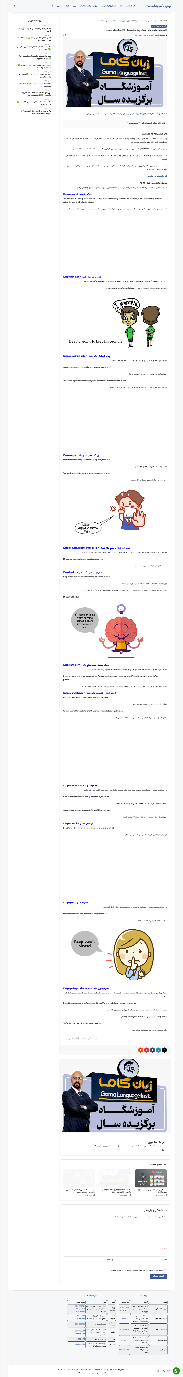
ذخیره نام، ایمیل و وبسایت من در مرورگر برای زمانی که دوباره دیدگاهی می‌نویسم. (138, 1270)
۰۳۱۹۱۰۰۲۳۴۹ (80, 1316)
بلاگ (120, 6)
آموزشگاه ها (130, 6)
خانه (164, 21)
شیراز (67, 6)
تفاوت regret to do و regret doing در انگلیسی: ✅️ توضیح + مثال (116, 1191)
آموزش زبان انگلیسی (109, 6)
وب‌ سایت (110, 1259)
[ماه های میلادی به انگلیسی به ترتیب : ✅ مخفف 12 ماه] (151, 1178)
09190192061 (80, 1333)
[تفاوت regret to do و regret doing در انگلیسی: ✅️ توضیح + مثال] (115, 1178)
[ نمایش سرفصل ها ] (133, 123)
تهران (74, 6)
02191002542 (80, 1306)
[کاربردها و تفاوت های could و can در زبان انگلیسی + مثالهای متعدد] (79, 1178)
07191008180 (124, 1308)
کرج (51, 6)
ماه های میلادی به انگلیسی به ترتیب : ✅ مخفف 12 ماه (152, 1191)
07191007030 (124, 1329)
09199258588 (80, 1345)
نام (165, 1249)
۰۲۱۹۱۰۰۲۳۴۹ (125, 1340)
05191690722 (80, 1324)
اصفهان (59, 6)
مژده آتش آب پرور (160, 35)
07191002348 (124, 1318)
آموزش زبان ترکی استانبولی (89, 6)
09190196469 (124, 1350)
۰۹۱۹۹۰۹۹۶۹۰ (81, 1318)
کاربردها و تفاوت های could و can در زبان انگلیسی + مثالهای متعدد (80, 1191)
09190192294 (80, 1311)
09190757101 (80, 1309)
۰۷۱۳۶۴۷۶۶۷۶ (124, 1310)
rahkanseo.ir (82, 1373)
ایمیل (164, 1259)
